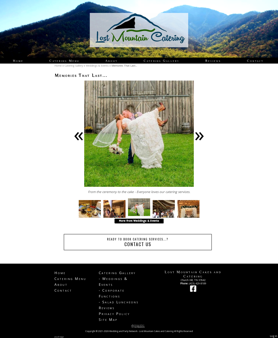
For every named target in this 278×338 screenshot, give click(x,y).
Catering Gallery (161, 61)
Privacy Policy (114, 313)
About (111, 61)
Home (18, 61)
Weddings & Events (97, 65)
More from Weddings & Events (139, 221)
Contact (255, 61)
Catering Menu (64, 61)
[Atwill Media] (139, 326)
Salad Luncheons (120, 302)
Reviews (213, 61)
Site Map (108, 319)
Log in (273, 336)
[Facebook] (193, 290)
